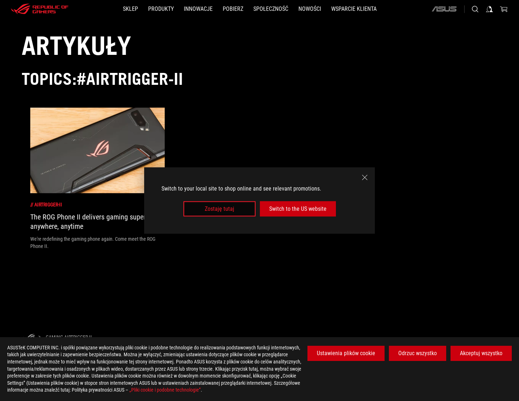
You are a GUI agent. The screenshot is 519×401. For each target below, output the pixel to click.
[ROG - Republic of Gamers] (39, 9)
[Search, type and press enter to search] (475, 9)
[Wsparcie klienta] (354, 9)
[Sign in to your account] (489, 9)
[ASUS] (444, 9)
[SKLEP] (130, 9)
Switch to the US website (298, 208)
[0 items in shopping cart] (504, 9)
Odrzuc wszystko (417, 353)
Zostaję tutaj (219, 208)
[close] (364, 177)
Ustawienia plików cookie (346, 353)
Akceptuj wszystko (481, 353)
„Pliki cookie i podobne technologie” (165, 390)
